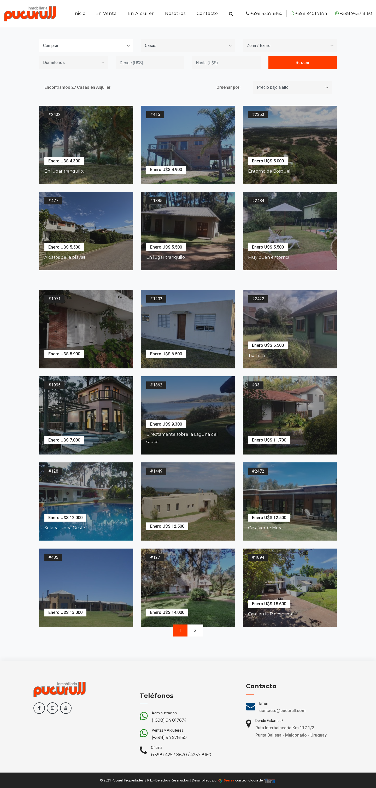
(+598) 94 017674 (169, 746)
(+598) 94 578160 (169, 764)
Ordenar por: (228, 86)
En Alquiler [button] (141, 13)
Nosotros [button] (175, 13)
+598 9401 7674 (309, 13)
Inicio (79, 13)
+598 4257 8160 (264, 13)
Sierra (226, 780)
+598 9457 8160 (353, 13)
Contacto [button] (207, 13)
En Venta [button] (106, 13)
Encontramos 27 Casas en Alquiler (77, 86)
